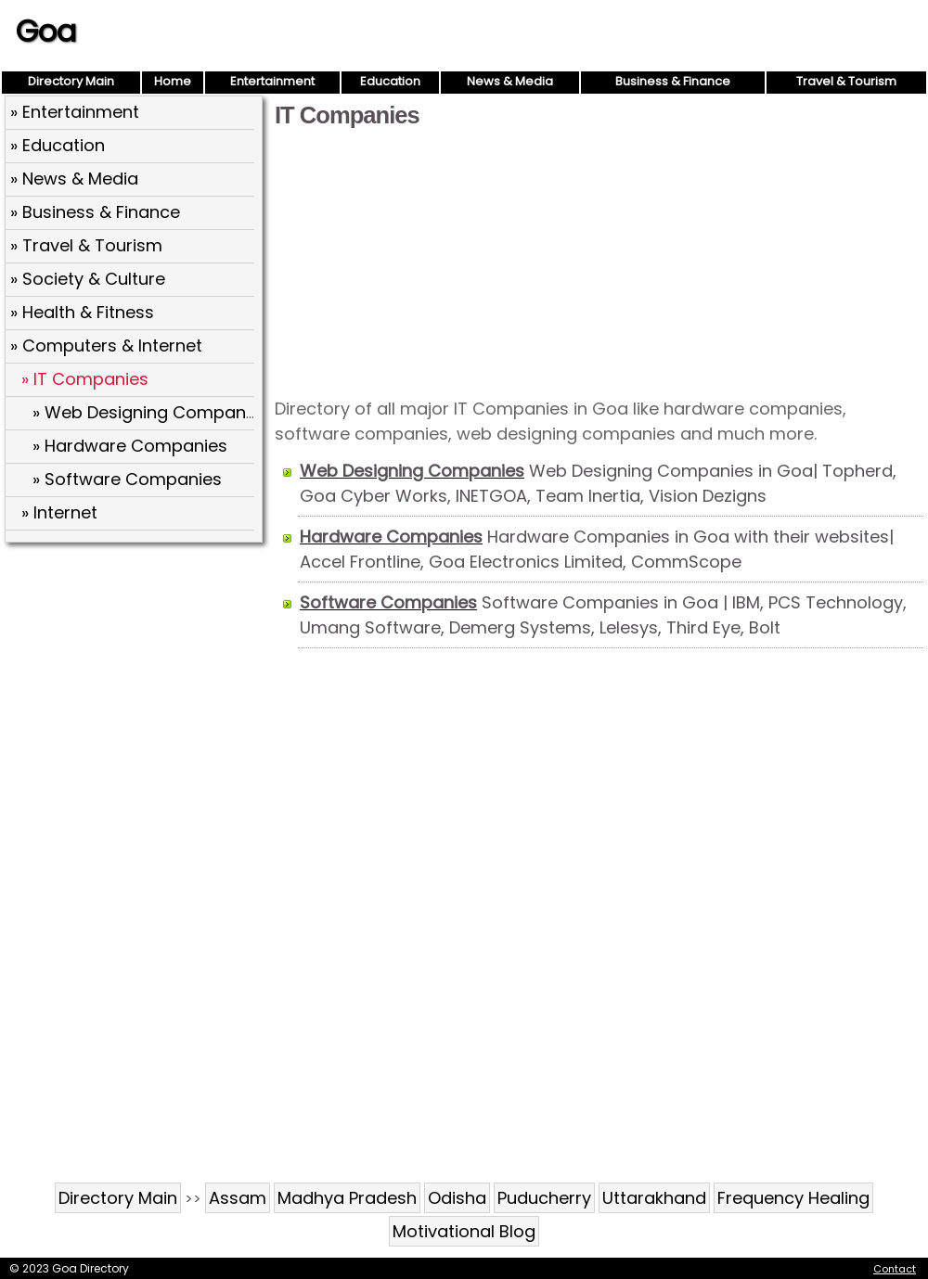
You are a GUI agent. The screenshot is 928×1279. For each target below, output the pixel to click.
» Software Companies (127, 479)
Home (172, 81)
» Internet (59, 512)
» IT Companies (84, 378)
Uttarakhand (654, 1197)
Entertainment (272, 81)
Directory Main (71, 81)
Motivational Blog (464, 1231)
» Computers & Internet (106, 345)
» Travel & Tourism (86, 245)
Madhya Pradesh (347, 1197)
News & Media (510, 81)
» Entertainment (74, 111)
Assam (237, 1197)
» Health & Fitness (82, 312)
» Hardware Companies (129, 445)
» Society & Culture (87, 278)
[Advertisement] (599, 261)
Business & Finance (672, 81)
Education (390, 81)
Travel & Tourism (846, 81)
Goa (46, 31)
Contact (894, 1268)
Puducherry (544, 1197)
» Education (57, 145)
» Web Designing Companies (150, 412)
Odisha (457, 1197)
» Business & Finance (95, 212)
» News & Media (74, 178)
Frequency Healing (793, 1197)
